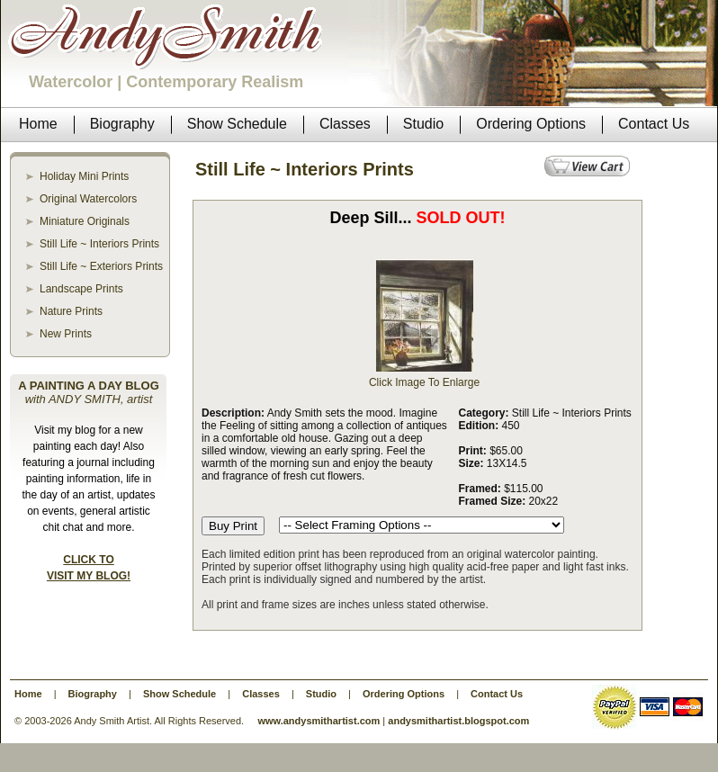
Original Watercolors (88, 199)
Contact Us (497, 693)
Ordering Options (403, 693)
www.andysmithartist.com (318, 720)
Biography (92, 693)
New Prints (66, 334)
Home (28, 693)
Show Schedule (179, 693)
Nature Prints (71, 311)
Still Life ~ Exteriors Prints (101, 266)
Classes (261, 693)
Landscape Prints (81, 289)
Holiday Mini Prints (84, 176)
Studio (321, 693)
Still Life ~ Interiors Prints (99, 244)
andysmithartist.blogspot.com (458, 720)
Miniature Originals (85, 221)
